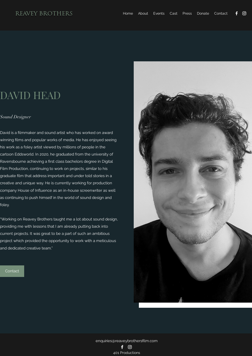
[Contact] (12, 271)
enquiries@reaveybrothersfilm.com (127, 341)
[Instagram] (244, 13)
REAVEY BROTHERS (44, 14)
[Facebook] (236, 13)
